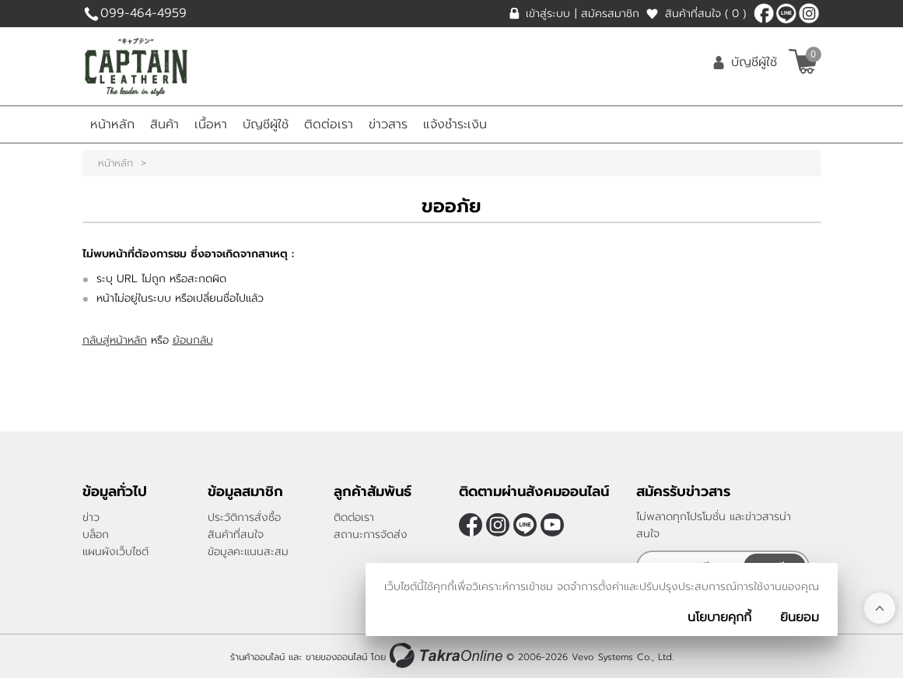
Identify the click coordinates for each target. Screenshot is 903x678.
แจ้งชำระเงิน (455, 124)
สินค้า (164, 124)
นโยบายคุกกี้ (719, 617)
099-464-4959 (143, 13)
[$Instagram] (809, 13)
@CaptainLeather (786, 13)
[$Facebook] (764, 13)
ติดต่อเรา (328, 124)
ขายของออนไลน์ (336, 657)
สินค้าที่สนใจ (705, 13)
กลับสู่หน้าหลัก (114, 340)
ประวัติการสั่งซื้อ (244, 517)
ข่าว (91, 517)
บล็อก (95, 534)
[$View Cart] (803, 61)
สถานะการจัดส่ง (371, 534)
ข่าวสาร (388, 124)
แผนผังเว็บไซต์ (115, 551)
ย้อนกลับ (193, 340)
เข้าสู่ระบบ (548, 13)
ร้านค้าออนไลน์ (257, 657)
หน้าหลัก (112, 124)
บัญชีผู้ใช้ (754, 62)
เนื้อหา (210, 124)
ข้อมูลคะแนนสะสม (248, 551)
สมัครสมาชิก (610, 13)
